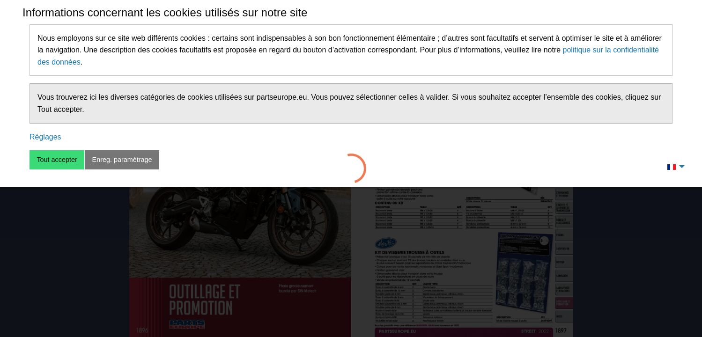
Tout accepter (57, 159)
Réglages (45, 137)
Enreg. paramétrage (122, 159)
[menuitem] (673, 167)
